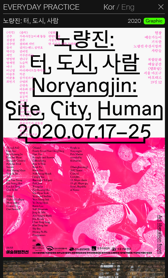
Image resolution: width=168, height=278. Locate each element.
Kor (109, 7)
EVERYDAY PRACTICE (41, 7)
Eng (127, 7)
